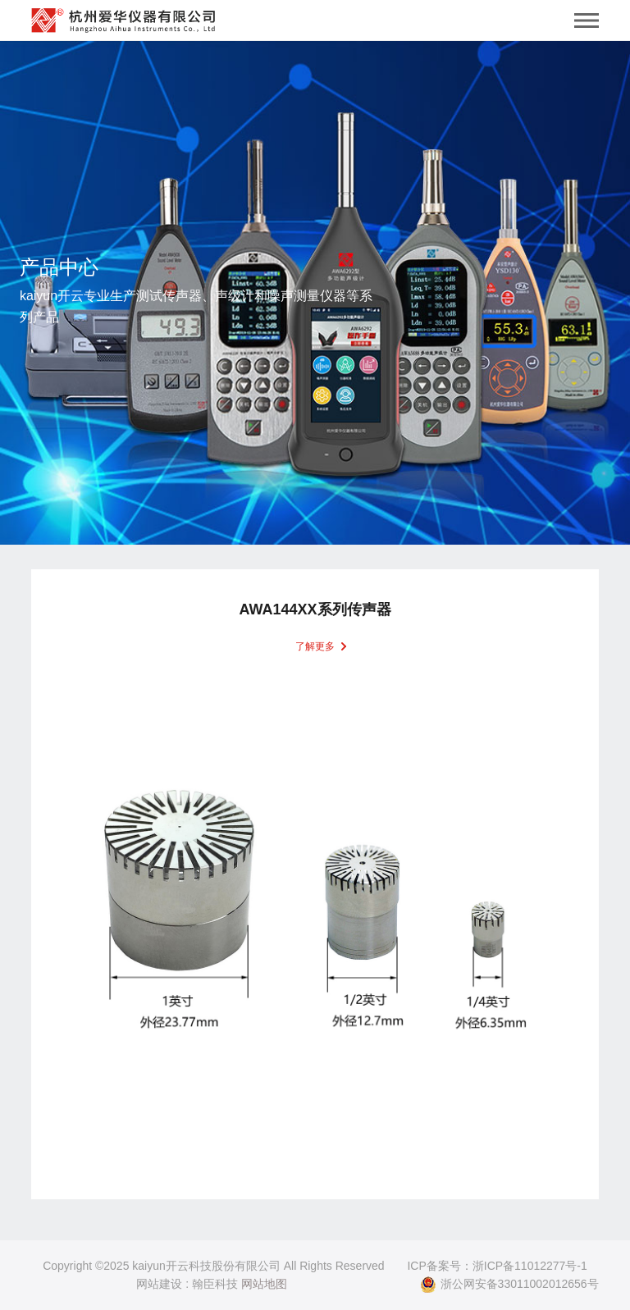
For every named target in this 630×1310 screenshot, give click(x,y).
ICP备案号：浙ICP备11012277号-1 (497, 1265)
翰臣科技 (215, 1283)
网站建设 (159, 1283)
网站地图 (264, 1283)
